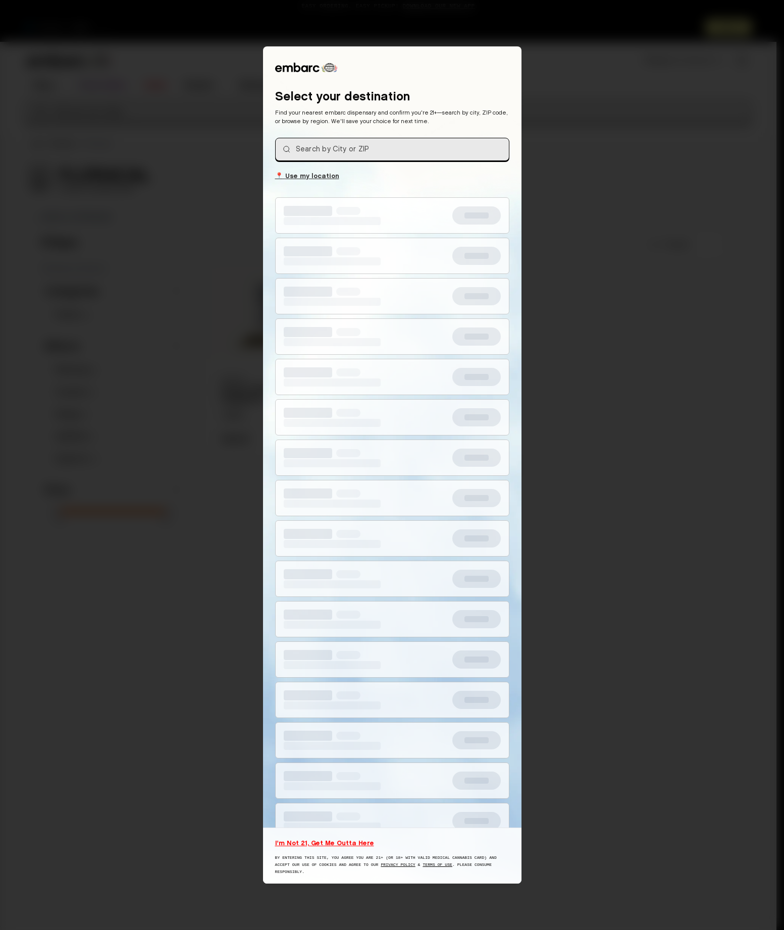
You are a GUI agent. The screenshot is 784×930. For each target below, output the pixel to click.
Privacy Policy (398, 864)
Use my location (307, 175)
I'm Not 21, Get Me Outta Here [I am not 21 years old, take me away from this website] (324, 843)
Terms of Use (437, 864)
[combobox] (392, 149)
